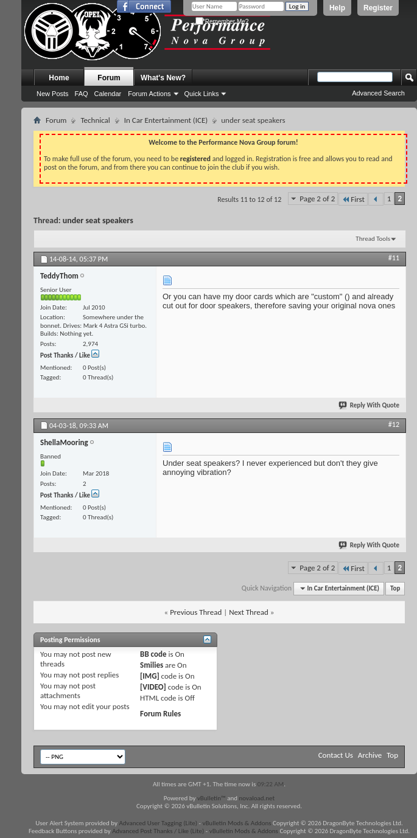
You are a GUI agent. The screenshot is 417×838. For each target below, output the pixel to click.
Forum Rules (160, 713)
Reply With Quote (369, 405)
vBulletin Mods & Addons (236, 823)
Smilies (151, 665)
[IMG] (149, 675)
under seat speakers (98, 220)
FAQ (81, 93)
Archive (370, 755)
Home (59, 78)
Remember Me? (221, 21)
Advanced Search (378, 93)
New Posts (53, 93)
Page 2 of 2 (317, 198)
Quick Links (201, 93)
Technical (95, 120)
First (353, 199)
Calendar (108, 93)
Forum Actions (149, 93)
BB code (153, 654)
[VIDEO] (153, 686)
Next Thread (248, 612)
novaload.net (257, 798)
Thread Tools (373, 239)
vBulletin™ (211, 798)
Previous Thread (196, 612)
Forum (108, 78)
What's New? (163, 78)
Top (395, 588)
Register (378, 8)
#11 (393, 258)
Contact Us (335, 755)
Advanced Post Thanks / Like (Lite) (158, 831)
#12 (393, 424)
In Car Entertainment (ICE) (166, 120)
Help (337, 8)
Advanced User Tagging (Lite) (158, 823)
